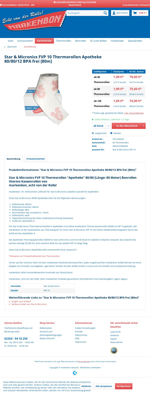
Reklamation (46, 328)
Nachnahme (116, 342)
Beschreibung (13, 158)
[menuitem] (87, 13)
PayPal (113, 338)
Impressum (80, 341)
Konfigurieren (124, 386)
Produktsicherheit (35, 158)
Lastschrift (115, 331)
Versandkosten (84, 361)
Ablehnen (86, 386)
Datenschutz (81, 335)
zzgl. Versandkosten (134, 113)
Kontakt (78, 331)
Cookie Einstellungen (85, 328)
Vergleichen (99, 133)
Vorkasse (114, 335)
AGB (77, 338)
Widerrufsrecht (47, 338)
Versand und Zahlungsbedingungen (51, 333)
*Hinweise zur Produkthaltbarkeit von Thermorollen (34, 256)
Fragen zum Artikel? (20, 301)
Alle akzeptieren (104, 386)
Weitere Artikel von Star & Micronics (28, 304)
